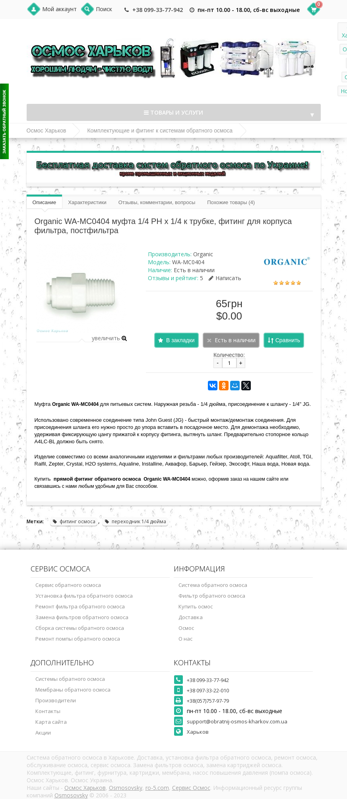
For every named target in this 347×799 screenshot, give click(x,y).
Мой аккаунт (59, 9)
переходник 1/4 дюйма (135, 521)
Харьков (198, 731)
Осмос (186, 627)
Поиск (104, 9)
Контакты (47, 711)
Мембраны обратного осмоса (72, 689)
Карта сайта (51, 721)
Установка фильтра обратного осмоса (84, 595)
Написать (225, 278)
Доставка (190, 617)
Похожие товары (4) (231, 202)
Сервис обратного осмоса (68, 585)
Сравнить (287, 340)
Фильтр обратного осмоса (211, 595)
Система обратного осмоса (212, 585)
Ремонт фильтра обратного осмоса (80, 606)
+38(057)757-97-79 (208, 700)
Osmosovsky (125, 787)
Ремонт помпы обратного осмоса (77, 638)
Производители (55, 700)
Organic (203, 254)
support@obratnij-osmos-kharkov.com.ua (237, 721)
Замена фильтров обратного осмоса (81, 617)
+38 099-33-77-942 (157, 10)
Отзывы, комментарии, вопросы (157, 202)
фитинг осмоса (73, 521)
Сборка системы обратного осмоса (79, 627)
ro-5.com (157, 787)
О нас (185, 638)
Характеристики (87, 202)
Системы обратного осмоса (70, 678)
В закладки (180, 340)
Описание (44, 202)
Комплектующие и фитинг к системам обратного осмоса (160, 130)
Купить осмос (195, 606)
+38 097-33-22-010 (208, 690)
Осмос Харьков (46, 130)
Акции (43, 732)
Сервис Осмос (191, 787)
